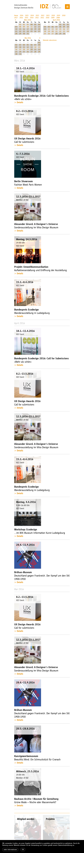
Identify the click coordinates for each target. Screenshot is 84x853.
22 (20, 31)
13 (39, 27)
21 (16, 31)
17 (28, 29)
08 (20, 27)
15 (20, 29)
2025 (26, 15)
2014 (31, 18)
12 (35, 27)
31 (28, 34)
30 (24, 34)
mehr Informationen (10, 849)
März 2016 (27, 20)
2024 (32, 15)
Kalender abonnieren (50, 40)
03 (28, 24)
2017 (16, 18)
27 (39, 31)
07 (16, 27)
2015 (26, 18)
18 (32, 29)
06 (39, 24)
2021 (48, 15)
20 (39, 29)
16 (24, 29)
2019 (58, 15)
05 (35, 24)
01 (20, 24)
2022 (42, 15)
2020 (53, 15)
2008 (58, 18)
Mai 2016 (28, 38)
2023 (37, 15)
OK (23, 849)
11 (32, 27)
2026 (21, 15)
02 (24, 24)
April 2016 (56, 20)
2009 (52, 18)
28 (16, 34)
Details (20, 102)
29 (20, 34)
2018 (63, 15)
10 (28, 27)
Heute (16, 15)
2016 (21, 18)
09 (24, 27)
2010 (47, 18)
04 (32, 24)
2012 (37, 18)
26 (35, 31)
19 (35, 29)
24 (28, 31)
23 (24, 31)
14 (16, 29)
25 (32, 31)
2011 (42, 18)
